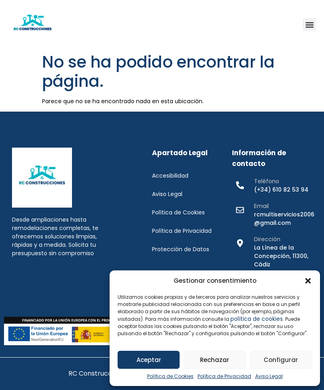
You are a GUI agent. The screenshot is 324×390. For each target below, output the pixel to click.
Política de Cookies (170, 376)
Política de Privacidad (224, 376)
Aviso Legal (269, 376)
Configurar (281, 360)
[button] (308, 281)
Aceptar (148, 360)
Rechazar (214, 360)
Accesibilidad (170, 176)
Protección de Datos (180, 249)
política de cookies (256, 319)
